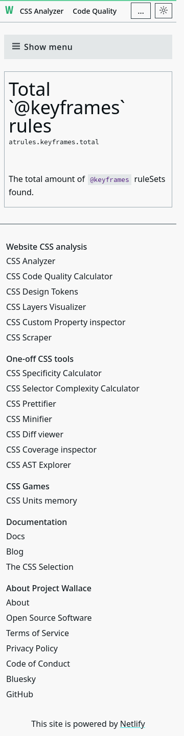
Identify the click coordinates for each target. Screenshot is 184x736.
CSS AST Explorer (38, 464)
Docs (15, 536)
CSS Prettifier (31, 403)
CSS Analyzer (42, 11)
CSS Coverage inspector (51, 449)
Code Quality (95, 11)
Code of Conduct (38, 663)
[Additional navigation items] (141, 11)
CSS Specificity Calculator (54, 373)
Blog (15, 551)
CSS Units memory (41, 500)
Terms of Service (37, 633)
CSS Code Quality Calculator (59, 276)
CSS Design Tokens (42, 291)
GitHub (19, 694)
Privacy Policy (32, 648)
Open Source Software (49, 617)
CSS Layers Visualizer (46, 306)
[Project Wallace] (9, 11)
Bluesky (21, 679)
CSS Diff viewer (34, 434)
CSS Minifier (29, 419)
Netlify (132, 723)
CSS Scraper (29, 337)
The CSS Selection (40, 566)
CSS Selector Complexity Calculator (73, 388)
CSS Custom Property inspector (66, 322)
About (17, 602)
